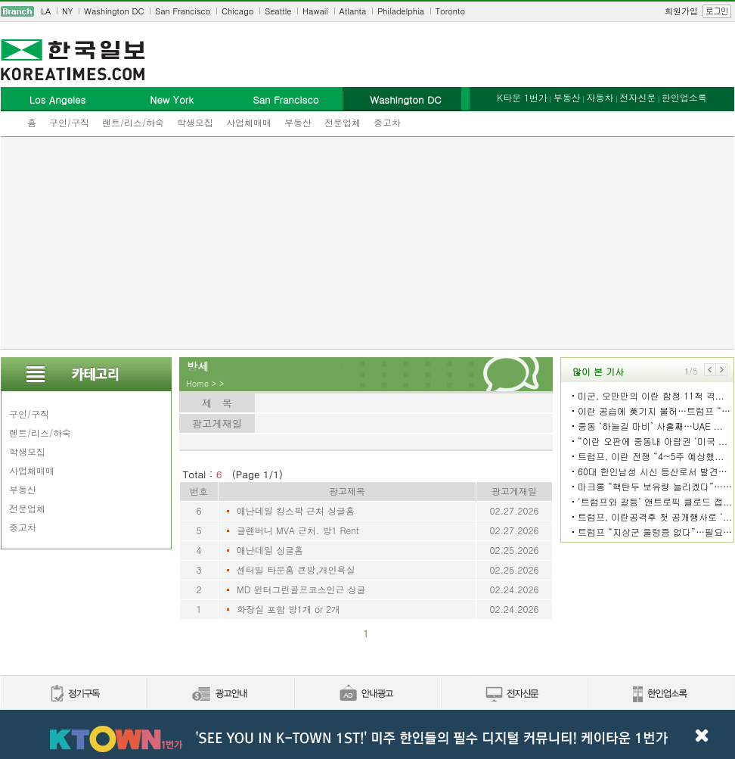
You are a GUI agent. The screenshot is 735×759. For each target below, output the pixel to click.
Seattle (278, 11)
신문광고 (220, 694)
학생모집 (195, 122)
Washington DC (114, 11)
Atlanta (353, 11)
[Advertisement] (367, 243)
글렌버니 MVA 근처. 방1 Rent (298, 530)
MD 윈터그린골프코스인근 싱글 (301, 589)
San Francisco (182, 11)
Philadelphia (400, 11)
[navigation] (367, 11)
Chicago (237, 11)
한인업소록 (684, 97)
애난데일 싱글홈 (270, 549)
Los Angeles (57, 99)
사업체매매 (248, 122)
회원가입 (681, 11)
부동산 (298, 122)
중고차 (387, 122)
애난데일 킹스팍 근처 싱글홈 (296, 510)
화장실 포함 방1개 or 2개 (288, 608)
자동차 (599, 97)
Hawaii (315, 11)
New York (171, 99)
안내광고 (366, 694)
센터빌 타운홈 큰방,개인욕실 (296, 569)
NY (67, 11)
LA (46, 11)
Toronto (450, 11)
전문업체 (342, 122)
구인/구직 (69, 122)
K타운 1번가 (522, 97)
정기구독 (74, 694)
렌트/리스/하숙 (133, 122)
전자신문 (637, 97)
